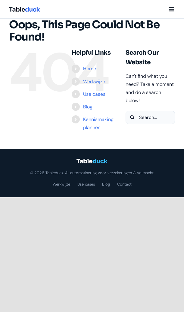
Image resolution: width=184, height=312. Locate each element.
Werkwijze (94, 81)
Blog (87, 107)
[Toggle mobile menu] (172, 9)
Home (89, 68)
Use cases (94, 94)
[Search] (132, 117)
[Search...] (150, 117)
